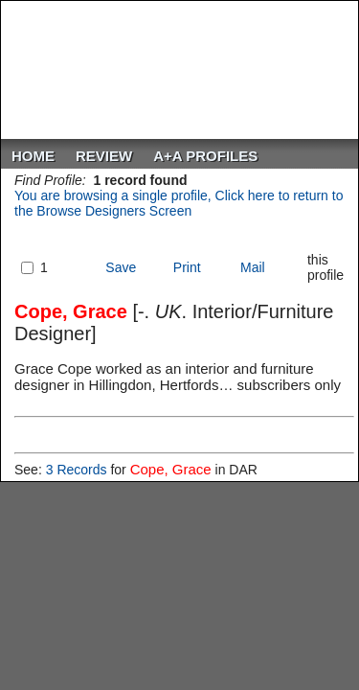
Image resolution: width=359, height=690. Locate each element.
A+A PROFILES (205, 156)
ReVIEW (104, 156)
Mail (252, 267)
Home (33, 156)
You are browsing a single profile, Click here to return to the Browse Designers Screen (178, 203)
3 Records (76, 469)
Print (187, 267)
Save (120, 267)
